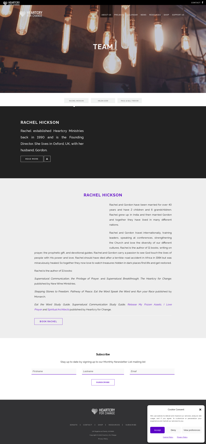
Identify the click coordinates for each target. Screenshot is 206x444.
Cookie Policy (168, 437)
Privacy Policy (182, 437)
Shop (100, 425)
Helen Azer (103, 101)
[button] (200, 409)
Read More (31, 159)
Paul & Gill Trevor (129, 101)
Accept (157, 430)
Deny (173, 430)
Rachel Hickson (76, 101)
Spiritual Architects (58, 309)
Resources (114, 425)
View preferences (192, 430)
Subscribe (103, 382)
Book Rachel (48, 321)
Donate (74, 425)
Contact (195, 3)
